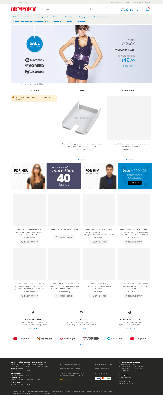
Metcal (28, 366)
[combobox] (67, 9)
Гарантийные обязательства (69, 364)
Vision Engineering (17, 375)
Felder (29, 371)
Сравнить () (22, 2)
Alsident (41, 364)
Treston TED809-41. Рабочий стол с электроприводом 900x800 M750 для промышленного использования (99, 232)
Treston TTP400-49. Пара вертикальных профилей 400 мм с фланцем (99, 286)
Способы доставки (102, 369)
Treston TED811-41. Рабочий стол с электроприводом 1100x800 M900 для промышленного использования (134, 232)
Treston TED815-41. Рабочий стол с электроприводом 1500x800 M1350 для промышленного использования (29, 286)
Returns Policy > (81, 328)
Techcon (30, 380)
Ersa (18, 364)
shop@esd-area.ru (130, 10)
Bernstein (14, 384)
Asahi (35, 371)
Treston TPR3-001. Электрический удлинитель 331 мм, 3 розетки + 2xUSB (134, 286)
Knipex (22, 384)
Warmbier (21, 380)
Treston (13, 380)
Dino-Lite (29, 375)
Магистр (45, 366)
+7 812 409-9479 (124, 366)
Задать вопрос (64, 380)
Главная (19, 84)
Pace (28, 364)
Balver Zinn (15, 371)
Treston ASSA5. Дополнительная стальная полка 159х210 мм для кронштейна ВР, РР (81, 145)
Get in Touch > (33, 328)
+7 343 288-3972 (124, 369)
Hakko (13, 364)
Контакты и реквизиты (103, 364)
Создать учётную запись (143, 2)
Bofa (12, 366)
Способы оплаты (101, 373)
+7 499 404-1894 (124, 364)
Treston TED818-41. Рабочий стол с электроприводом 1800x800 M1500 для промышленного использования (64, 286)
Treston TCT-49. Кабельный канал (64, 230)
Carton (36, 375)
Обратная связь (117, 2)
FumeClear (20, 366)
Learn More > (130, 328)
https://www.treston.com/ (48, 393)
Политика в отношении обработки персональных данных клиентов (71, 374)
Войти (128, 2)
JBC (24, 364)
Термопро (36, 366)
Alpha (23, 371)
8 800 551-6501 (125, 371)
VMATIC (37, 380)
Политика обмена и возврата (70, 369)
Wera (28, 384)
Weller (34, 364)
